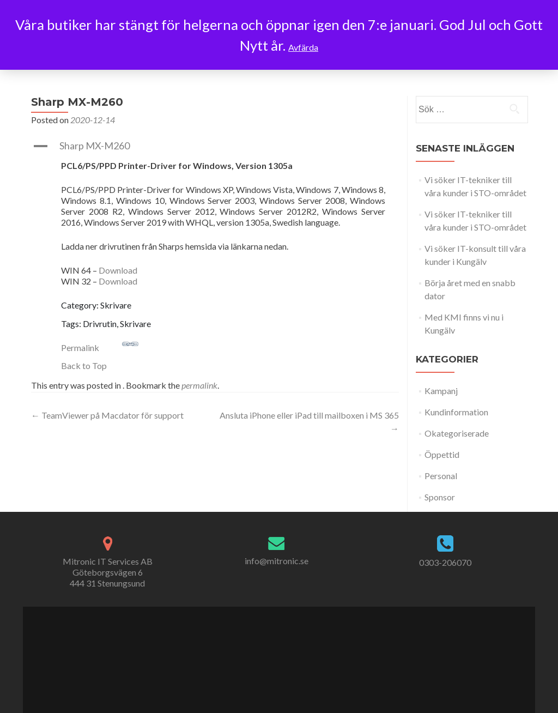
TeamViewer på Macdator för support (107, 415)
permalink (199, 385)
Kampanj (441, 390)
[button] (215, 146)
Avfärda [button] (303, 47)
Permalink (99, 344)
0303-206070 (445, 562)
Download (118, 270)
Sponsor (439, 497)
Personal (440, 475)
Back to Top (84, 365)
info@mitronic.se (276, 560)
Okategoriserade (456, 433)
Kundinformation (456, 412)
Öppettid (441, 454)
